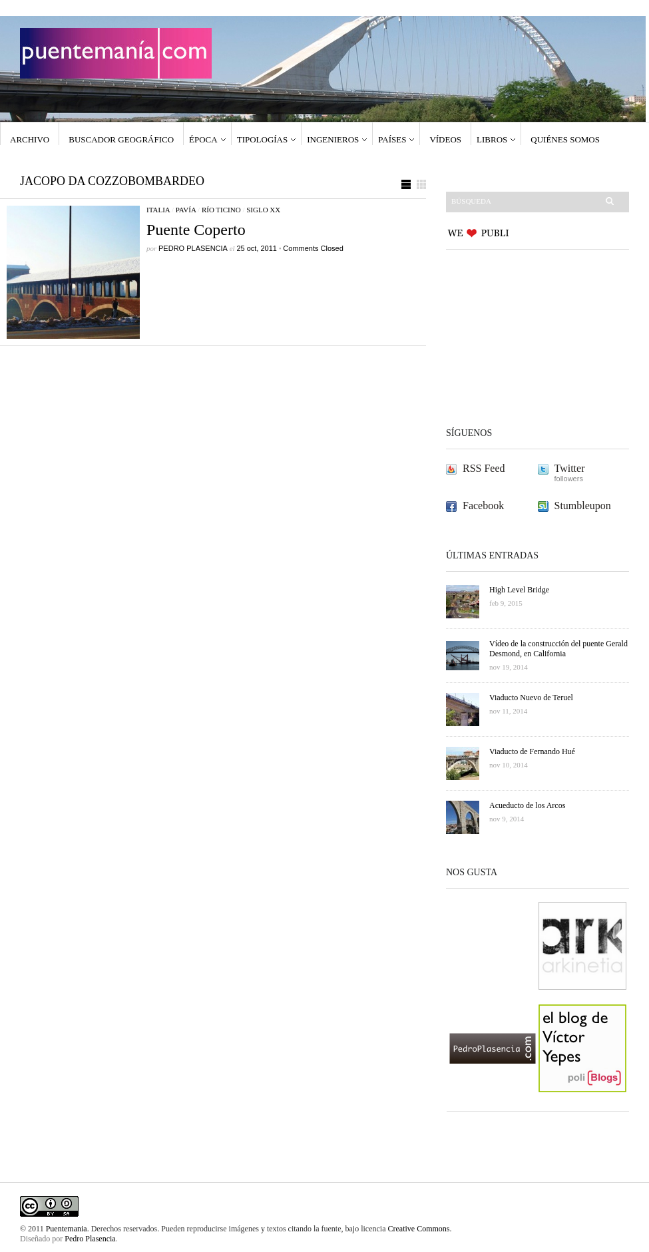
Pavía (186, 210)
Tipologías (262, 139)
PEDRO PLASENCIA (193, 248)
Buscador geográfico (121, 139)
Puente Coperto (196, 229)
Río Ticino (221, 210)
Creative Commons (419, 1228)
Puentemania (66, 1228)
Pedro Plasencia (90, 1238)
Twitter (569, 468)
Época (203, 139)
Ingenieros (333, 139)
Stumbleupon (582, 505)
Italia (158, 210)
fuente (331, 1228)
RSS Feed (484, 468)
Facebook (483, 505)
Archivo (29, 139)
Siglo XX (263, 210)
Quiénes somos (565, 139)
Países (392, 139)
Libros (492, 139)
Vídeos (445, 139)
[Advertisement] (529, 337)
